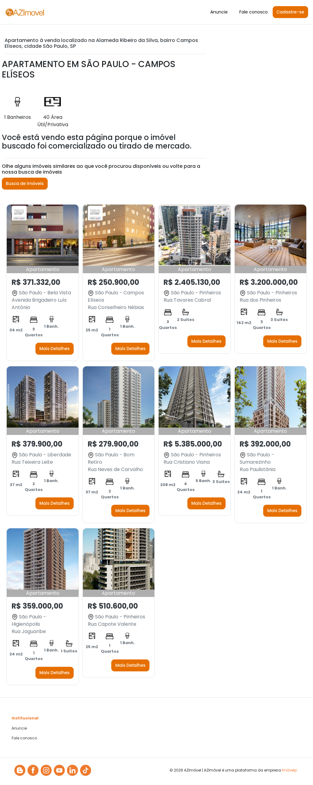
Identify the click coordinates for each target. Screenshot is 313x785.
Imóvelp (289, 770)
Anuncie (219, 12)
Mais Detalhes (54, 348)
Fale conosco (253, 12)
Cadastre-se (290, 12)
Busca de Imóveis (25, 183)
